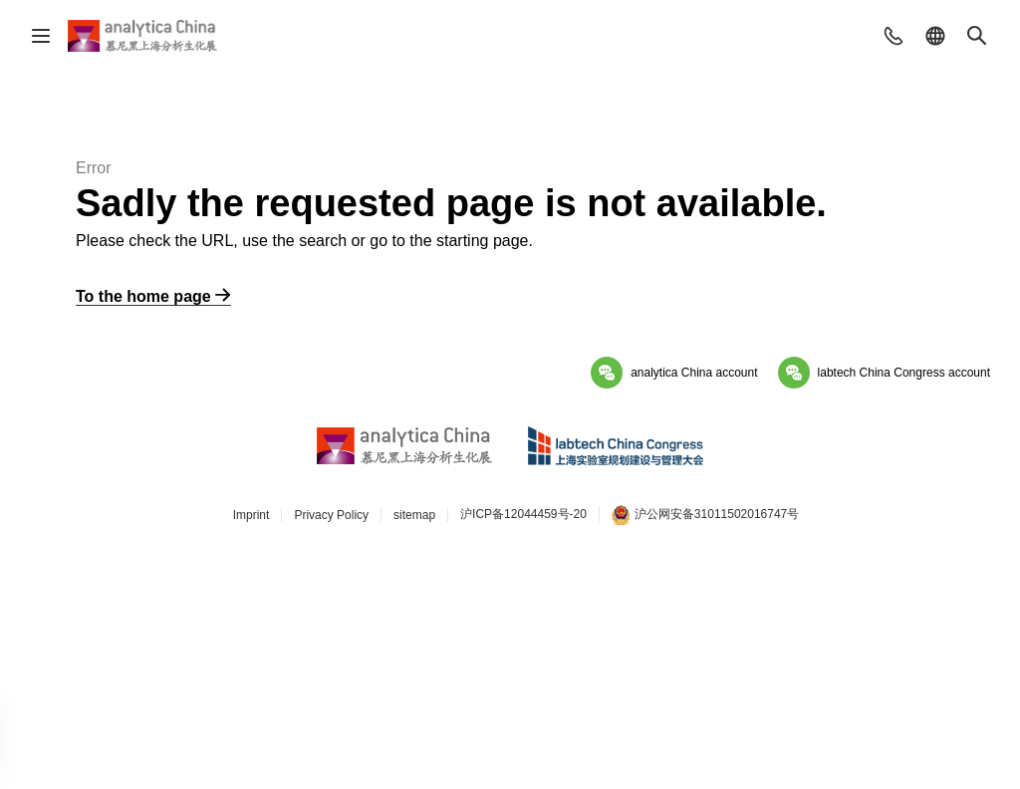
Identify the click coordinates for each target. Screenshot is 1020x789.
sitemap (414, 515)
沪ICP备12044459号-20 (523, 514)
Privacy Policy (331, 515)
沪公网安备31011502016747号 (705, 515)
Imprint (251, 515)
